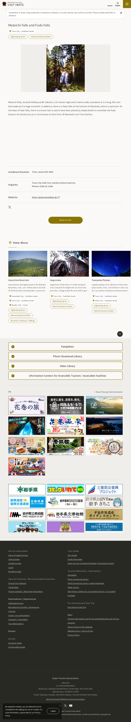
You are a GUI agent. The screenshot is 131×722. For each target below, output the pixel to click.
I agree (53, 711)
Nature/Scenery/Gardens (41, 36)
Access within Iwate (16, 647)
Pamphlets (72, 575)
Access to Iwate (15, 642)
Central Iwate (13, 559)
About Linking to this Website (80, 626)
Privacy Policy (74, 635)
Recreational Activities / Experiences (23, 607)
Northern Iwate (14, 571)
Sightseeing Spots (18, 36)
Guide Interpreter (75, 559)
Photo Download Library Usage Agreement (86, 583)
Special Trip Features (17, 583)
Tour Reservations (15, 623)
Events (12, 630)
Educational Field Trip (77, 607)
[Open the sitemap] (127, 4)
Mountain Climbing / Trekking (23, 320)
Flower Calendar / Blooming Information (25, 591)
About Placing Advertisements (109, 391)
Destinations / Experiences (22, 598)
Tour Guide (72, 555)
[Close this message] (121, 13)
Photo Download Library (78, 579)
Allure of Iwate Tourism (18, 555)
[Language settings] (117, 4)
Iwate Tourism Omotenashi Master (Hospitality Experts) (91, 563)
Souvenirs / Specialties (18, 619)
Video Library (73, 587)
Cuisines (11, 611)
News (70, 614)
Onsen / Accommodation (19, 615)
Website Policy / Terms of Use (80, 630)
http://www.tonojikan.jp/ (46, 197)
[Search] (110, 4)
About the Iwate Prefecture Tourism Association (65, 699)
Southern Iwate (14, 563)
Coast (10, 567)
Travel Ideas (13, 587)
